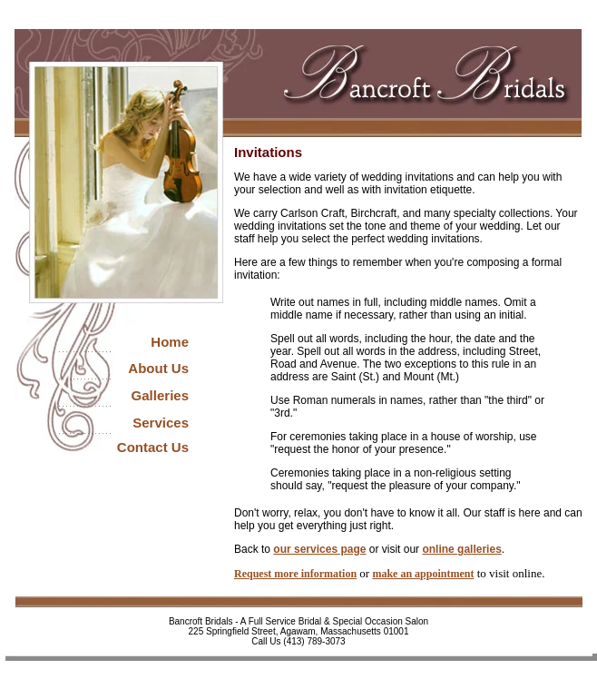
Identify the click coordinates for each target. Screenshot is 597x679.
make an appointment (423, 573)
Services (160, 422)
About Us (158, 368)
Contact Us (153, 447)
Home (170, 341)
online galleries (461, 549)
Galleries (160, 395)
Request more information (295, 573)
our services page (319, 549)
